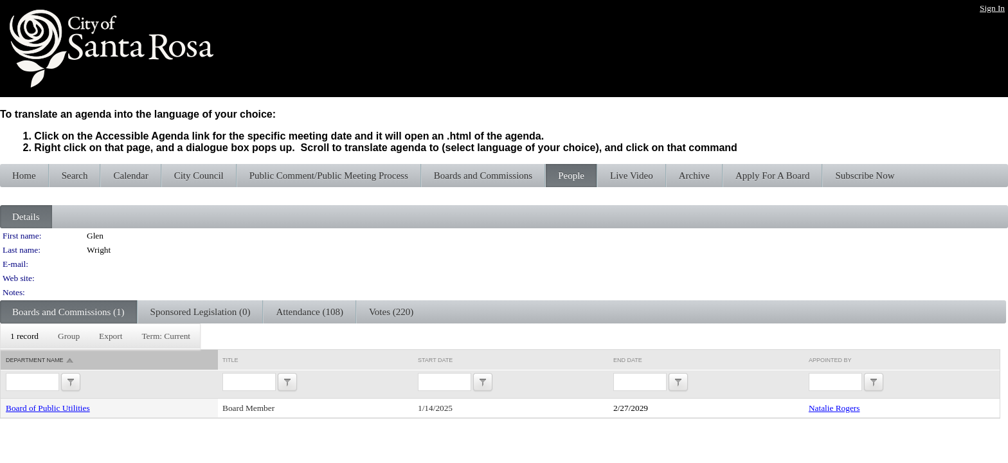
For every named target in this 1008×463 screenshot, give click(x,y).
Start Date (435, 360)
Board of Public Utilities (48, 408)
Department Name (35, 360)
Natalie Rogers (834, 408)
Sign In (992, 8)
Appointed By (830, 360)
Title (230, 360)
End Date (627, 360)
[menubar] (100, 336)
